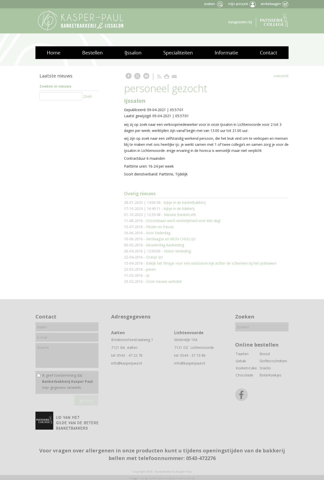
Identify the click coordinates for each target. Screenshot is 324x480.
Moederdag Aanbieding (165, 245)
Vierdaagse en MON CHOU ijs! (170, 238)
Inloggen (134, 478)
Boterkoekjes (270, 375)
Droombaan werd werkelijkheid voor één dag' (183, 220)
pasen (151, 269)
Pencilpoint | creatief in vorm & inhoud (173, 478)
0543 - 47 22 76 (130, 355)
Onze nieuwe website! (164, 281)
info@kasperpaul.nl (126, 363)
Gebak (241, 360)
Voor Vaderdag (158, 232)
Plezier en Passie (160, 226)
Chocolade (244, 375)
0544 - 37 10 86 (193, 355)
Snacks (265, 368)
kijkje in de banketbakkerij (185, 202)
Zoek (87, 96)
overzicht (281, 75)
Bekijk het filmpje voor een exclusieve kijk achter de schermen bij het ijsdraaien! (211, 263)
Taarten (242, 353)
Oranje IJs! (154, 257)
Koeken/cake (246, 368)
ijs (148, 275)
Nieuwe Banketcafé (180, 214)
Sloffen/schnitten (273, 360)
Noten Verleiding (177, 251)
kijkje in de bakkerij (179, 208)
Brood (264, 353)
